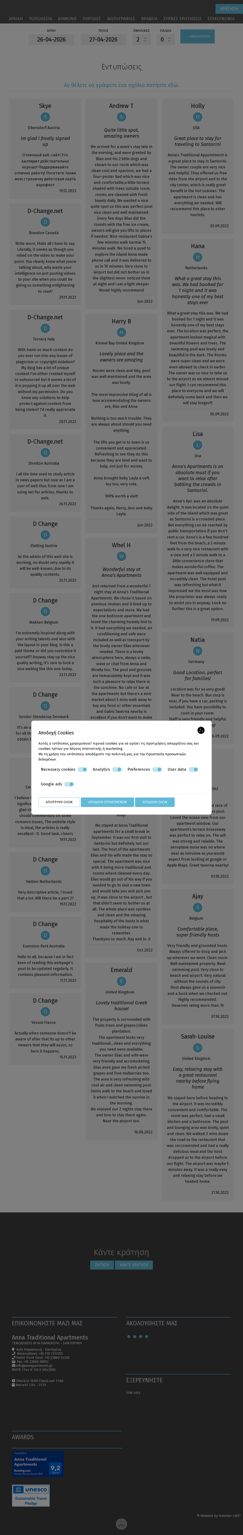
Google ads (57, 784)
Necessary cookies (64, 769)
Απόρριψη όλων (59, 802)
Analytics (107, 769)
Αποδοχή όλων (154, 802)
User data (183, 769)
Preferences (144, 769)
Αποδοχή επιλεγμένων (107, 802)
